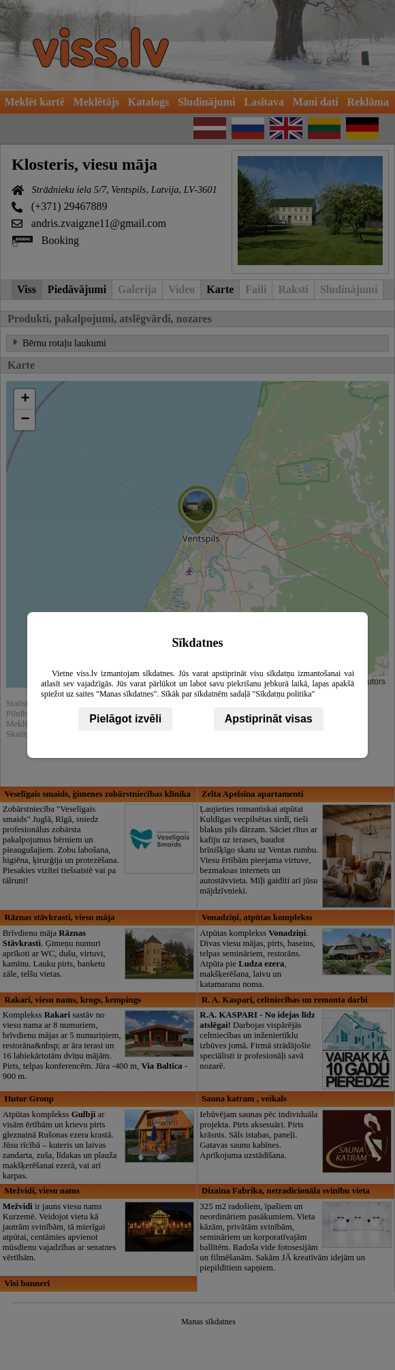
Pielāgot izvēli (125, 719)
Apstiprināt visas (269, 719)
